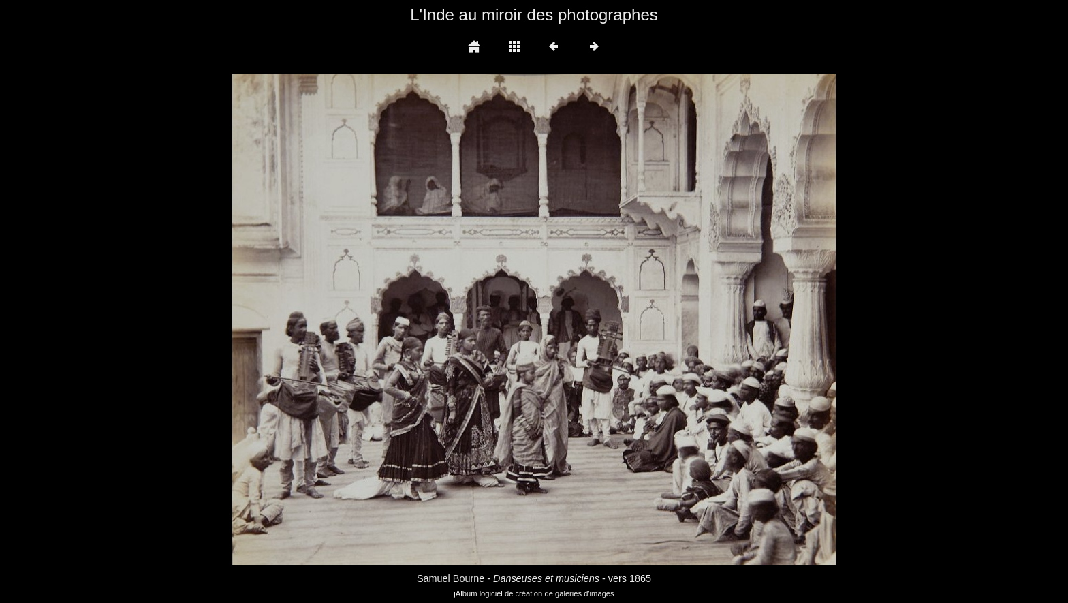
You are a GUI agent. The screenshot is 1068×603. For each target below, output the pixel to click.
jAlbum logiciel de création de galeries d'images (534, 593)
